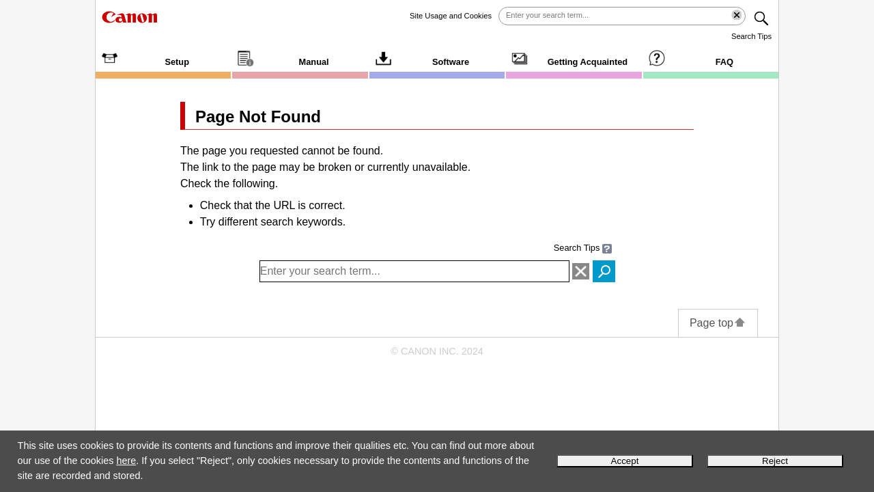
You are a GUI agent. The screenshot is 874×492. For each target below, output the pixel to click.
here (126, 460)
